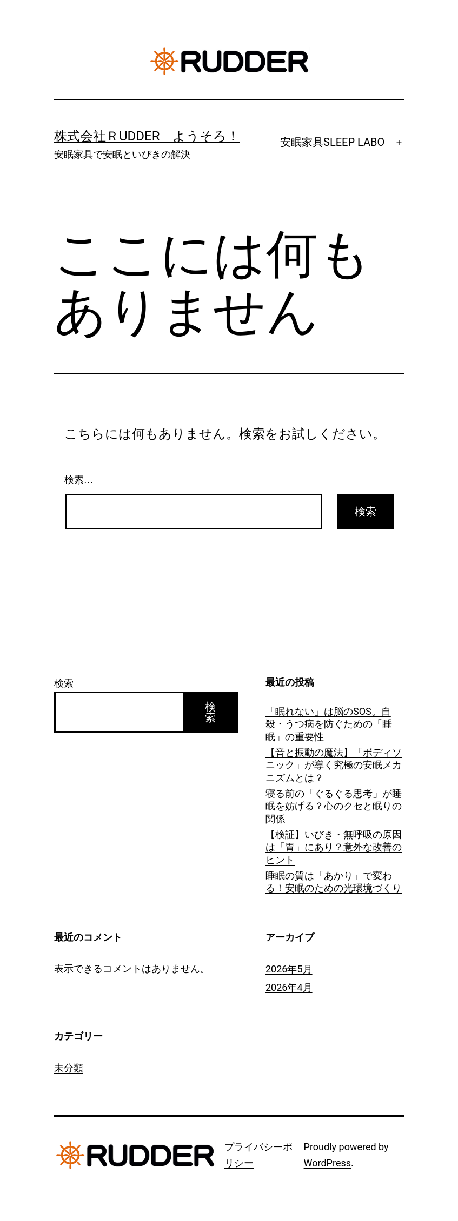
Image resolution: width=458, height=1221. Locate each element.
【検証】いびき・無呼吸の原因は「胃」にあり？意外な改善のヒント (333, 847)
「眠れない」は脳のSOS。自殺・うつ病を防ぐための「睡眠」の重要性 (328, 724)
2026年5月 (289, 969)
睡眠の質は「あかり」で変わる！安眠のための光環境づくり (333, 882)
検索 (64, 683)
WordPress (327, 1163)
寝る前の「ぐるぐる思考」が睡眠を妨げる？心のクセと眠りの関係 (333, 806)
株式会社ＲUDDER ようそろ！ (147, 136)
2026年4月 (289, 987)
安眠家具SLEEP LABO (332, 142)
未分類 (68, 1068)
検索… (79, 479)
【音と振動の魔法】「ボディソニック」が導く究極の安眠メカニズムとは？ (333, 765)
